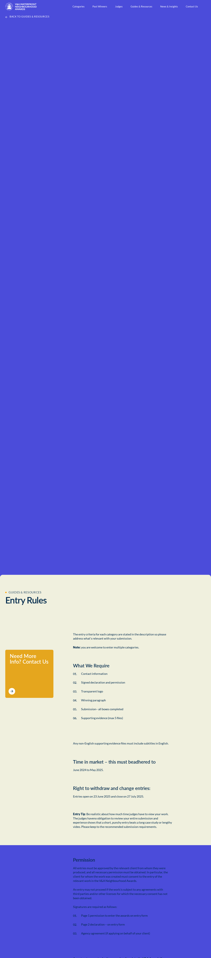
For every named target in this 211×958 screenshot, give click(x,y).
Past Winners (99, 6)
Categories (78, 6)
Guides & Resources (141, 6)
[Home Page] (21, 7)
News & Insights (169, 6)
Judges (118, 6)
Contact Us (192, 6)
